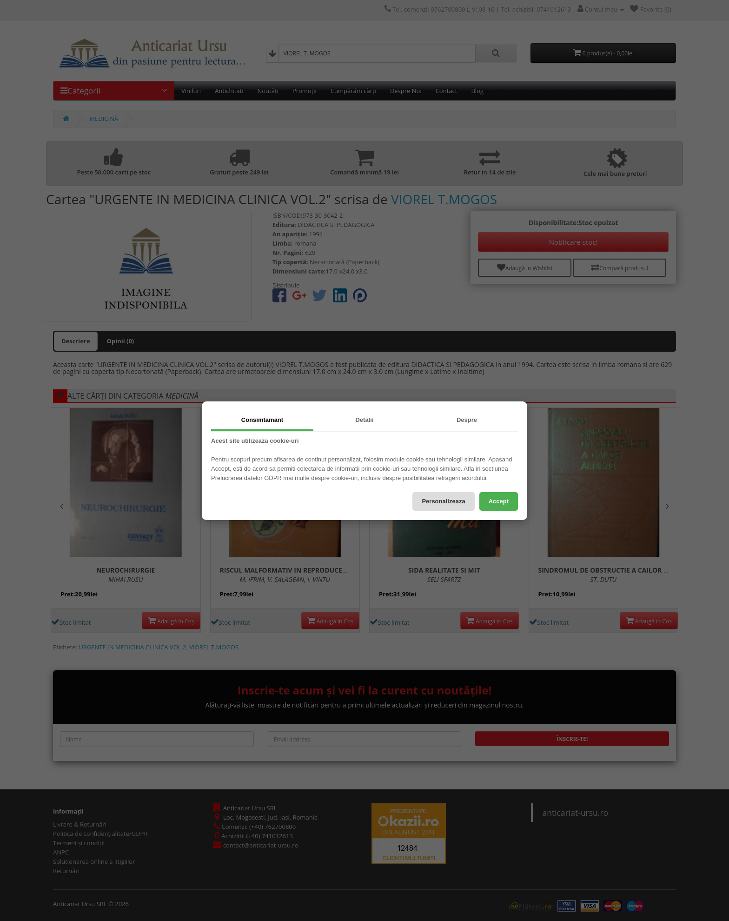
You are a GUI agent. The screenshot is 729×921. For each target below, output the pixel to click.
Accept (499, 501)
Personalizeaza (443, 501)
